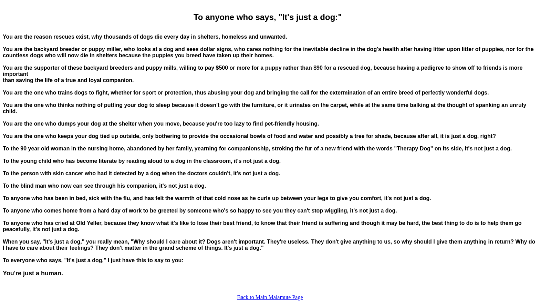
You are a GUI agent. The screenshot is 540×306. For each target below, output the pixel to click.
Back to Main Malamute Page (270, 297)
